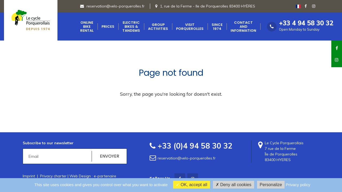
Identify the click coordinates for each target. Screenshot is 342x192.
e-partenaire (105, 176)
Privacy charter (53, 176)
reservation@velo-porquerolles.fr (112, 6)
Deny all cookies (233, 184)
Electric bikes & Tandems (131, 27)
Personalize (271, 184)
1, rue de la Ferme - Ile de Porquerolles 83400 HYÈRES (207, 6)
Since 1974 (217, 27)
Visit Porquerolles (190, 27)
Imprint (29, 176)
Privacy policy (298, 184)
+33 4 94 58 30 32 (306, 23)
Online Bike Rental (87, 27)
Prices (108, 27)
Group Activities (158, 27)
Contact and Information (243, 27)
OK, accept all (191, 184)
